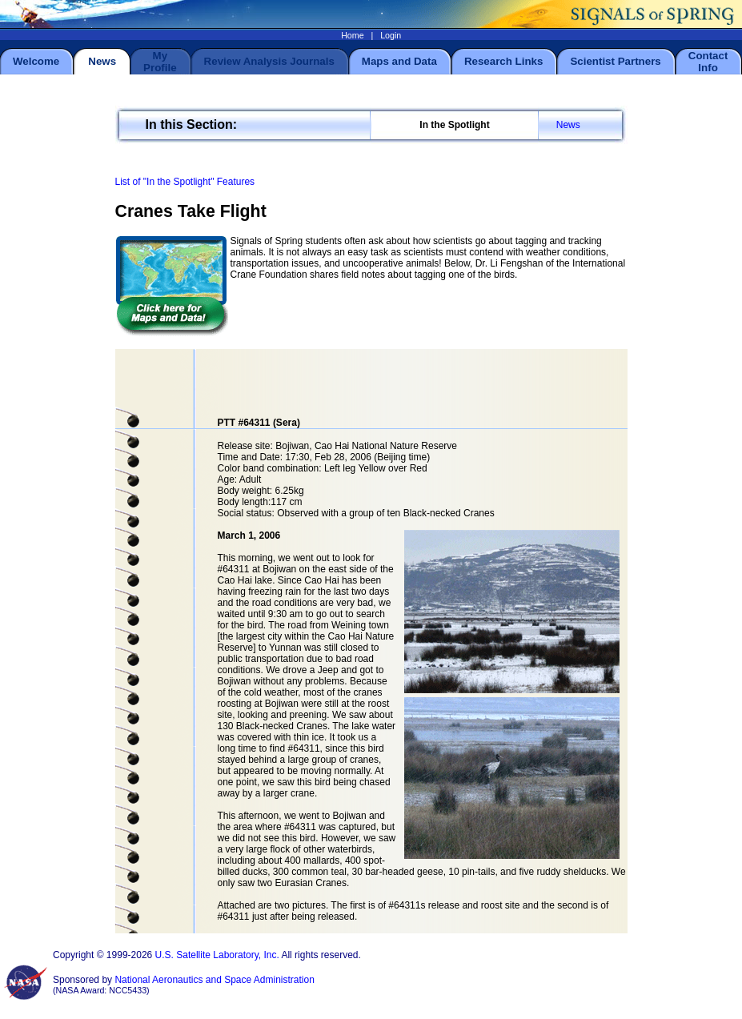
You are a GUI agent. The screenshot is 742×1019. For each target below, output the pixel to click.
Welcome (36, 61)
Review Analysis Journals (269, 61)
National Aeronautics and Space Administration (214, 979)
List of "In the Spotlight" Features (185, 181)
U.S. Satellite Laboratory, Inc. (217, 955)
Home (352, 35)
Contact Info (708, 62)
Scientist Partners (615, 61)
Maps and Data (399, 61)
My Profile (159, 62)
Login (390, 35)
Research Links (503, 61)
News (568, 124)
